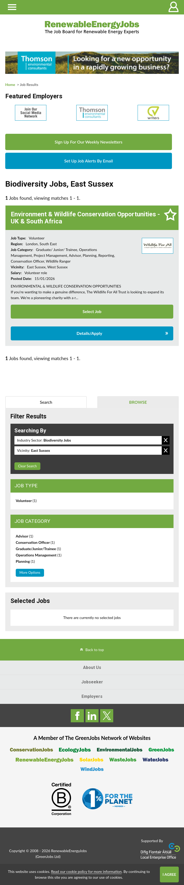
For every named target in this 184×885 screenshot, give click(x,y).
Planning (25, 561)
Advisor (24, 536)
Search (46, 402)
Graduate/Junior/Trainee (38, 548)
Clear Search (27, 466)
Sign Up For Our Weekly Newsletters (88, 141)
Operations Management (38, 555)
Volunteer (26, 500)
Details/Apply (89, 333)
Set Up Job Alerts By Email (88, 160)
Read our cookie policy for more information (86, 871)
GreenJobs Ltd (47, 856)
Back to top (94, 649)
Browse (138, 402)
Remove (166, 440)
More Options (29, 572)
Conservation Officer (35, 542)
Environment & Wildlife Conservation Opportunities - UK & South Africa (85, 218)
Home (10, 84)
